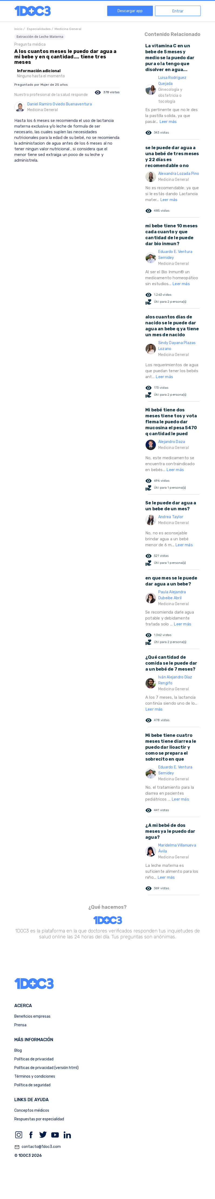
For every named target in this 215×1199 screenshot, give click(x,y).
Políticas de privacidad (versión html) (46, 1067)
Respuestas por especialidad (39, 1119)
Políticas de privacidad (33, 1059)
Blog (18, 1050)
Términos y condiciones (34, 1076)
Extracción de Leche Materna (39, 36)
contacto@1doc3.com (37, 1147)
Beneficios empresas (32, 1016)
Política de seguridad (32, 1085)
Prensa (20, 1025)
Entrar (177, 11)
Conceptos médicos (31, 1110)
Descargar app (130, 11)
